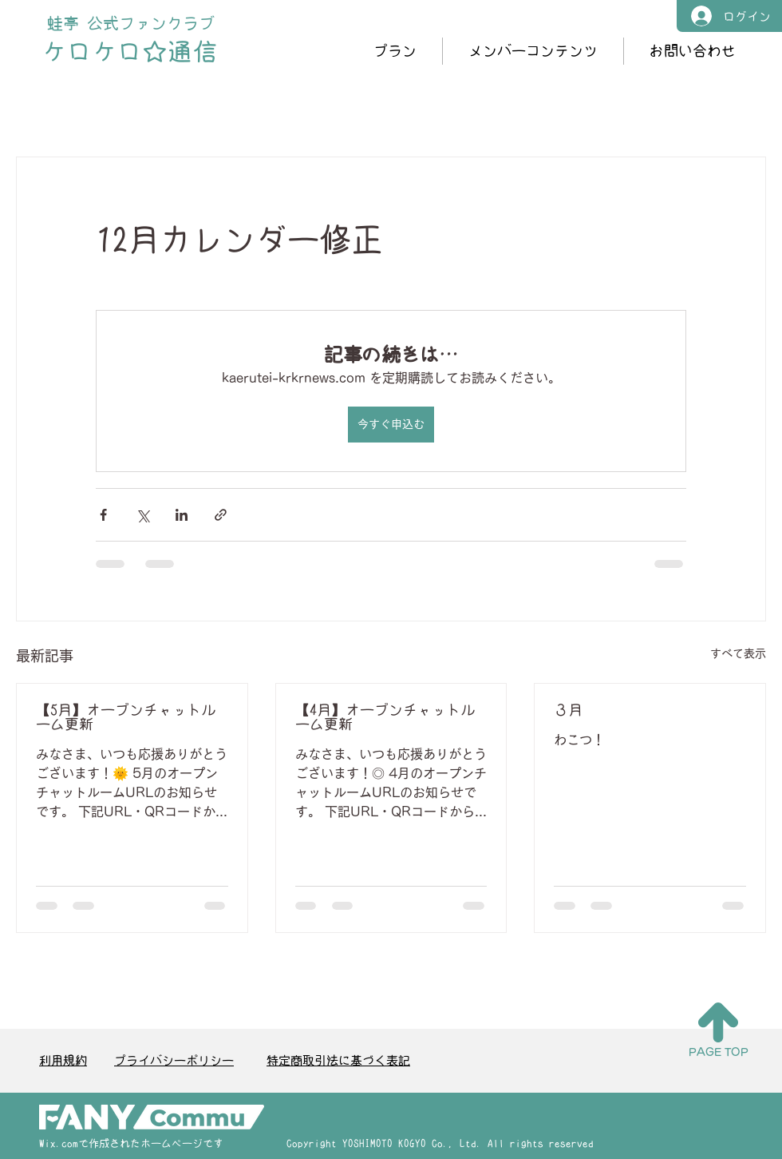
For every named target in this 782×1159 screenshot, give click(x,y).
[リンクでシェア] (220, 514)
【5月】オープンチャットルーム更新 (125, 717)
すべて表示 (738, 653)
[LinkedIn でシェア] (181, 514)
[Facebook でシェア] (103, 514)
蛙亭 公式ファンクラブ (131, 23)
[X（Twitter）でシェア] (142, 514)
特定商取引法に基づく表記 (338, 1060)
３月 (568, 710)
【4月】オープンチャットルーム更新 (385, 717)
